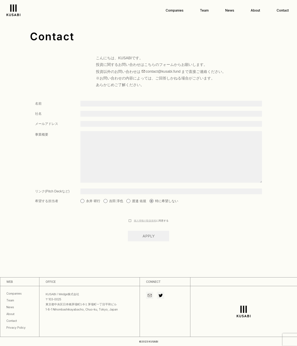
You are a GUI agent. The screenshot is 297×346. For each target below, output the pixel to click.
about (255, 10)
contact (283, 10)
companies (174, 10)
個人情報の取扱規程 (145, 220)
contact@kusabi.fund (163, 71)
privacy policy (16, 327)
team (204, 10)
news (229, 10)
